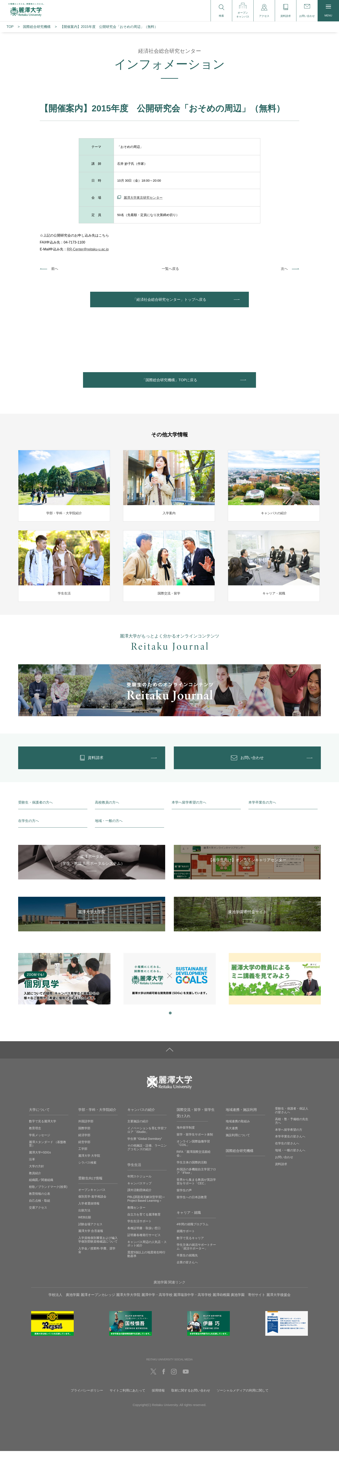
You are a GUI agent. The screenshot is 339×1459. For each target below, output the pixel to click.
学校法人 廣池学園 (64, 1303)
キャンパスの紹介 (141, 1117)
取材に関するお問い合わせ (190, 1398)
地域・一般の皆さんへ (290, 1158)
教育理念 (35, 1136)
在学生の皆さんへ (287, 1151)
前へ (54, 269)
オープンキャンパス (92, 1197)
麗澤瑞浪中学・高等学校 (192, 1303)
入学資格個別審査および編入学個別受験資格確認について (98, 1247)
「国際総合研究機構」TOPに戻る (169, 383)
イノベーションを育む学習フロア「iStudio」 (147, 1138)
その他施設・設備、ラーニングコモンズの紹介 (147, 1155)
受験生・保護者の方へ (35, 810)
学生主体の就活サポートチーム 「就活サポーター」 (196, 1254)
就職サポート (186, 1239)
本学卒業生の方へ (262, 810)
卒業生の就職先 (187, 1263)
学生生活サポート (139, 1229)
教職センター (136, 1215)
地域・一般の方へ (109, 829)
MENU (328, 11)
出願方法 (84, 1218)
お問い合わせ (284, 1165)
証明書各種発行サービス (144, 1243)
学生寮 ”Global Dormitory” (144, 1146)
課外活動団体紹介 (139, 1198)
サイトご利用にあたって (127, 1398)
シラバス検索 (87, 1170)
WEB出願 (84, 1225)
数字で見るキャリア (190, 1246)
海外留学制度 (186, 1135)
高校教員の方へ (107, 810)
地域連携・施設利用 (241, 1117)
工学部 (82, 1156)
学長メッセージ (39, 1143)
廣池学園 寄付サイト (248, 1303)
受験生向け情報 (90, 1186)
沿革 (32, 1167)
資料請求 (281, 1172)
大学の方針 (36, 1174)
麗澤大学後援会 (278, 1303)
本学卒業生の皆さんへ (290, 1144)
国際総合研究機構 (37, 27)
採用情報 (158, 1398)
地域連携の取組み (238, 1129)
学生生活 (134, 1173)
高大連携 (232, 1136)
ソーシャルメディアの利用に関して (243, 1398)
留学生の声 (184, 1198)
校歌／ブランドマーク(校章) (48, 1194)
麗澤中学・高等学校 (157, 1303)
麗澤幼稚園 (221, 1303)
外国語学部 (85, 1129)
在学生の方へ (28, 829)
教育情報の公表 (39, 1201)
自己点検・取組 (39, 1208)
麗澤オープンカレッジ (98, 1303)
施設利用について (238, 1143)
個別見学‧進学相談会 (92, 1204)
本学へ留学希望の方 (288, 1137)
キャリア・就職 (189, 1220)
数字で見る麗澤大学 (42, 1129)
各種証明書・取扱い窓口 (144, 1236)
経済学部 (84, 1143)
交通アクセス (38, 1215)
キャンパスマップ (139, 1191)
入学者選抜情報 (88, 1211)
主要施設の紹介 (138, 1129)
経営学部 (84, 1150)
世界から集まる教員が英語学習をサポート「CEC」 (196, 1189)
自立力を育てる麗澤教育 (144, 1222)
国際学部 (84, 1136)
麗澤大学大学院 (128, 1303)
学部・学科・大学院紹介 (97, 1117)
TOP (9, 27)
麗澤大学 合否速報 (90, 1239)
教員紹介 (35, 1181)
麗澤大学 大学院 (89, 1163)
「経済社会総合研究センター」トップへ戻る (169, 300)
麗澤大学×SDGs (40, 1160)
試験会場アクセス (90, 1232)
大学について (39, 1117)
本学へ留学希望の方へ (189, 810)
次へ (284, 269)
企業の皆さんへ (187, 1270)
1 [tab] (169, 1020)
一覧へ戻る (170, 269)
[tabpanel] (64, 986)
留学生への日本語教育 (192, 1205)
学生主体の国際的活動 (192, 1170)
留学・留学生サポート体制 (195, 1142)
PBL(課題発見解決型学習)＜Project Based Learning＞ (146, 1206)
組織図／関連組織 (41, 1188)
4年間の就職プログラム (193, 1232)
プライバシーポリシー (87, 1398)
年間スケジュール (139, 1184)
